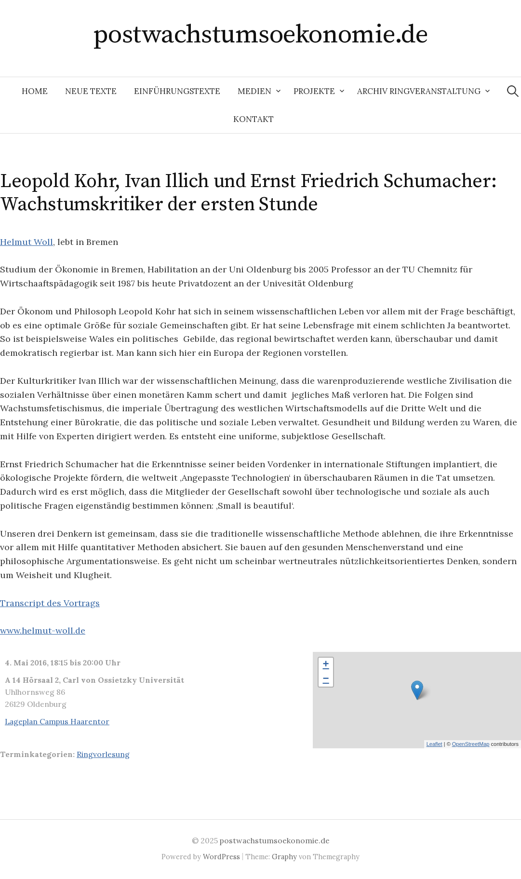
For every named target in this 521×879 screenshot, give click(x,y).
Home (35, 91)
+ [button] (326, 665)
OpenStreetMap (471, 744)
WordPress (221, 856)
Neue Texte (91, 91)
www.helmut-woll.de (42, 630)
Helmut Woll (26, 241)
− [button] (326, 679)
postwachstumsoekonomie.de (260, 34)
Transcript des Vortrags (50, 603)
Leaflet (434, 744)
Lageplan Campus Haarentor (57, 721)
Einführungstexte (177, 91)
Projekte (314, 91)
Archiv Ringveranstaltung (419, 91)
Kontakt (253, 119)
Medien (254, 91)
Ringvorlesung (103, 754)
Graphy (284, 856)
